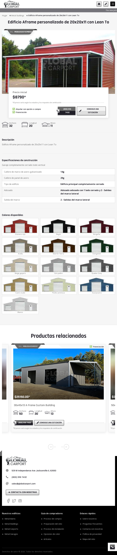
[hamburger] (112, 4)
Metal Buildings (19, 15)
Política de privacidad (92, 534)
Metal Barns (10, 519)
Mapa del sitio (89, 540)
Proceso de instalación (54, 529)
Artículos (47, 540)
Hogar (6, 15)
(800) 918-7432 (19, 477)
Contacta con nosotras (93, 529)
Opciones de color (52, 534)
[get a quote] (106, 4)
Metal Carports (11, 529)
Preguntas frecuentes (92, 524)
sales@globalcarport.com (24, 484)
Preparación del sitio (53, 524)
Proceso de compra (52, 519)
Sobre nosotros (90, 519)
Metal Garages (11, 534)
